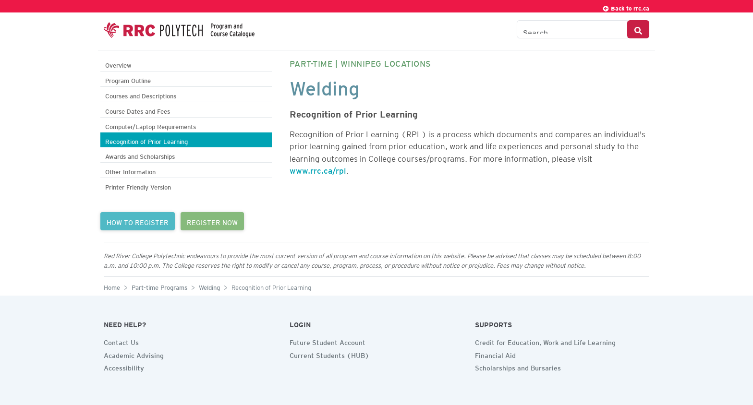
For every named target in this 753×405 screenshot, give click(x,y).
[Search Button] (638, 29)
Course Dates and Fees (137, 110)
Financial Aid (495, 354)
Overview (118, 64)
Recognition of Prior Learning (146, 140)
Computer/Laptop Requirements (150, 125)
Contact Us (121, 341)
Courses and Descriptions (140, 95)
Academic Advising (134, 354)
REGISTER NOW (212, 221)
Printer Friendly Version (138, 186)
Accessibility (124, 366)
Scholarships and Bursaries (518, 366)
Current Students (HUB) (329, 354)
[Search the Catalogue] (572, 29)
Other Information (130, 170)
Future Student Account (327, 341)
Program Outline (128, 79)
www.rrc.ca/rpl (318, 169)
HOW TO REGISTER (138, 221)
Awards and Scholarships (140, 155)
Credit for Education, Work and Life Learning (545, 341)
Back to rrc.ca (625, 7)
